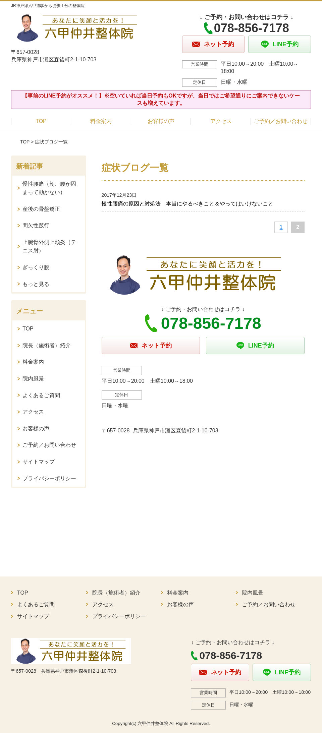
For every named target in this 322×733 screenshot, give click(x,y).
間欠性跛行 (35, 225)
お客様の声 (161, 121)
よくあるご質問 (41, 395)
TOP (41, 121)
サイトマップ (38, 462)
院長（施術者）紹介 (46, 345)
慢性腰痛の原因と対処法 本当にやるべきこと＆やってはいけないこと (187, 203)
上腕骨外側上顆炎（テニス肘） (49, 246)
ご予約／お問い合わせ (281, 121)
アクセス (221, 121)
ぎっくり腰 (35, 267)
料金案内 (101, 121)
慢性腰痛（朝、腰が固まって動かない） (49, 188)
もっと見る (35, 284)
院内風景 (33, 378)
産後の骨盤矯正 (41, 209)
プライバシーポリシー (49, 478)
